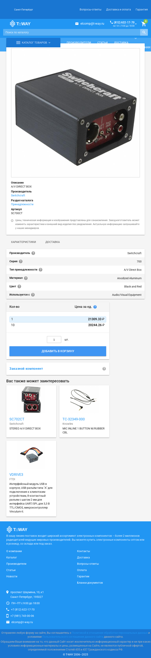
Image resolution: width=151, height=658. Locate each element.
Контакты (83, 551)
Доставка (121, 42)
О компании (14, 551)
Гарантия (142, 9)
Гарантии (83, 576)
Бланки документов (90, 582)
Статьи (102, 42)
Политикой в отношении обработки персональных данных (110, 632)
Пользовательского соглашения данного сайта (72, 636)
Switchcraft (18, 195)
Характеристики (23, 242)
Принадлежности (22, 204)
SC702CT (16, 419)
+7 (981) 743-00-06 (22, 615)
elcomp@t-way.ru (92, 23)
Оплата (82, 570)
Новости (11, 576)
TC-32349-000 (74, 419)
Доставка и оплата (118, 9)
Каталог (11, 557)
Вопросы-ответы (90, 9)
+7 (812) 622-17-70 (23, 609)
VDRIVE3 (16, 474)
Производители (79, 42)
